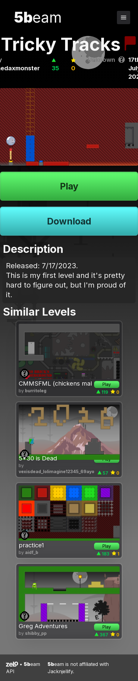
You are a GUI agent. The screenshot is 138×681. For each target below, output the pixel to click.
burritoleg (35, 390)
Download (69, 221)
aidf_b (31, 552)
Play (69, 186)
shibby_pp (36, 633)
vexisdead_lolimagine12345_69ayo (56, 471)
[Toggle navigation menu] (123, 17)
